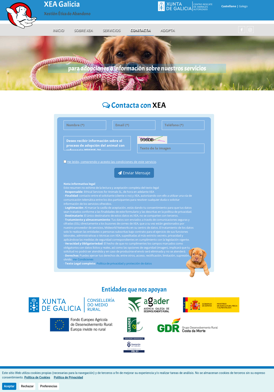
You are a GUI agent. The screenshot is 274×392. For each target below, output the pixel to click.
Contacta (140, 29)
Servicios (111, 29)
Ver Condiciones (83, 259)
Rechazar (27, 386)
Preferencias (48, 386)
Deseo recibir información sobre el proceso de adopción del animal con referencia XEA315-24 (97, 143)
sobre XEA (83, 29)
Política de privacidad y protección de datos (124, 264)
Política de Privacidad (68, 377)
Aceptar (9, 386)
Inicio (58, 29)
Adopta (167, 29)
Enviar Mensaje (134, 173)
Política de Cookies (37, 377)
